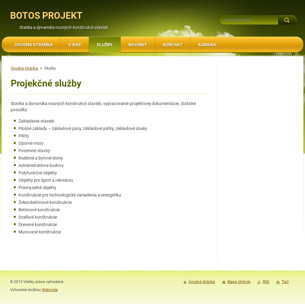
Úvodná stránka (24, 68)
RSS (266, 282)
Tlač (285, 282)
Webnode (50, 290)
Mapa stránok (238, 282)
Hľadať (287, 20)
